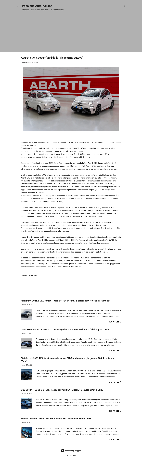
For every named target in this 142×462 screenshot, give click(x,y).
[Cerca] (124, 6)
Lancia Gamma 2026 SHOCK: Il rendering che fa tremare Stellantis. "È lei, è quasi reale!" (65, 329)
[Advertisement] (71, 30)
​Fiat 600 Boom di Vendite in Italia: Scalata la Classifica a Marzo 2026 (56, 418)
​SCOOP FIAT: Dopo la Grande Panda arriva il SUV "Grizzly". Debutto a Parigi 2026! (62, 390)
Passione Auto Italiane (37, 6)
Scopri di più (115, 322)
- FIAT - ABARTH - (29, 275)
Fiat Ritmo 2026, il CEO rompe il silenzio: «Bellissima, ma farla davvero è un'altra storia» (65, 300)
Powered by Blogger (71, 451)
